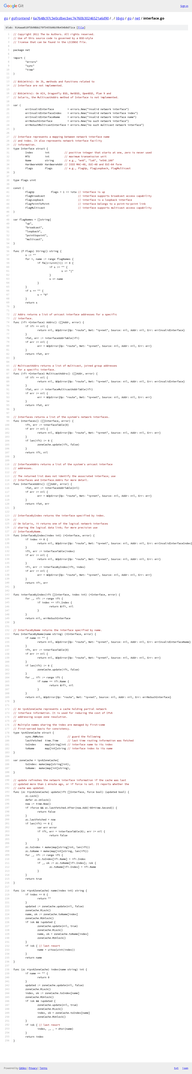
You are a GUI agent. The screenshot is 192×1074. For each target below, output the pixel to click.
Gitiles (22, 1068)
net (137, 18)
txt (176, 1068)
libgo (120, 18)
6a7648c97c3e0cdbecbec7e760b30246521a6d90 (71, 18)
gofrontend (20, 18)
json (185, 1068)
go (6, 18)
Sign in (184, 6)
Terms (43, 1068)
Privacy (33, 1068)
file (81, 27)
